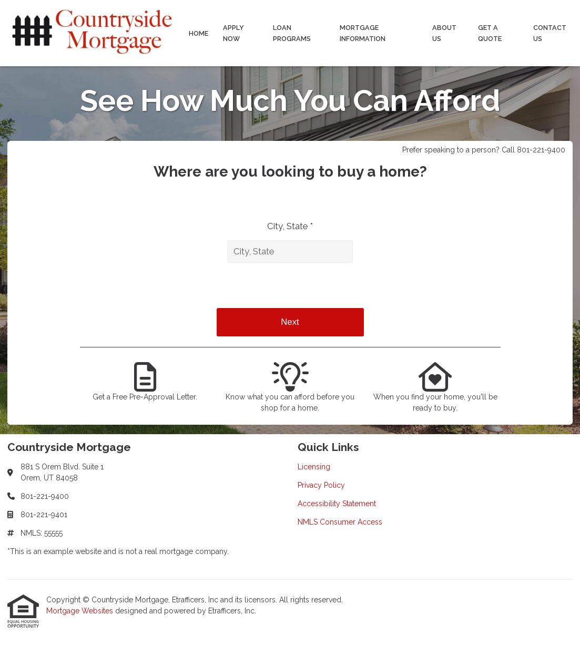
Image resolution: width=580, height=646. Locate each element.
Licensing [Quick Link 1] (314, 467)
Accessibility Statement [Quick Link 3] (337, 503)
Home (198, 33)
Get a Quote (490, 33)
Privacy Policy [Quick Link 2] (321, 485)
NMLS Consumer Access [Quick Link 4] (340, 522)
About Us (444, 33)
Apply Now (233, 33)
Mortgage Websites (80, 611)
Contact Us (549, 33)
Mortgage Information (362, 33)
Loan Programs (292, 33)
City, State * (290, 226)
